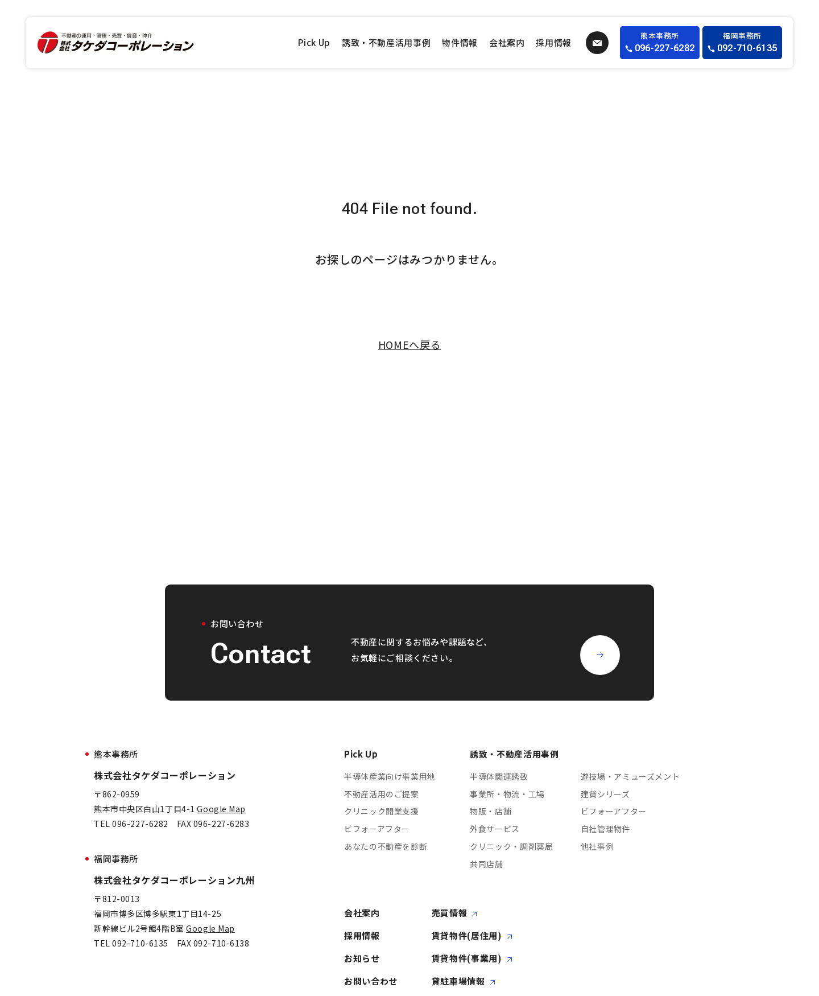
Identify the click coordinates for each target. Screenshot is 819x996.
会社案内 (507, 42)
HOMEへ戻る (409, 344)
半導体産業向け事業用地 (390, 776)
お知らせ (362, 959)
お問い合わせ (371, 981)
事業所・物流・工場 (507, 794)
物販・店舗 (490, 811)
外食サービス (495, 829)
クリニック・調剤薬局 (511, 846)
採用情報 (554, 42)
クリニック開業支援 (381, 811)
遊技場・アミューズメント (630, 776)
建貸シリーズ (605, 794)
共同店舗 (486, 864)
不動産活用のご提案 (381, 794)
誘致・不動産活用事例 (386, 42)
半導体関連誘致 (499, 776)
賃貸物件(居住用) (472, 936)
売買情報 (455, 913)
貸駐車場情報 (463, 981)
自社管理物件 (606, 829)
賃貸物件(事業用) (472, 959)
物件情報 (460, 42)
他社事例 (597, 846)
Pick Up (314, 42)
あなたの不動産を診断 (385, 846)
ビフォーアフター (377, 829)
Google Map (221, 808)
